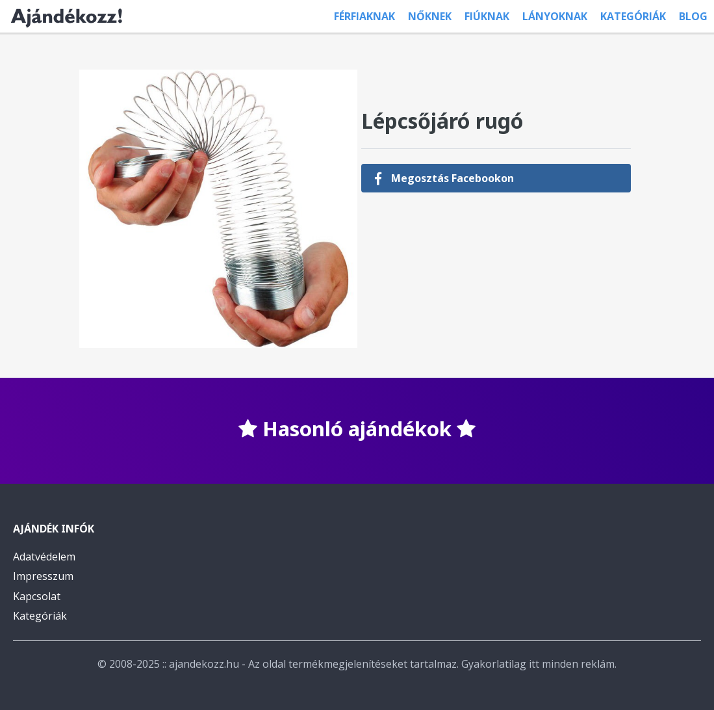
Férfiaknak (364, 16)
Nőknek (430, 16)
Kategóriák (633, 16)
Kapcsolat (36, 596)
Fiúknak (487, 16)
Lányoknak (554, 16)
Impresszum (43, 576)
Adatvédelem (44, 556)
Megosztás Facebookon (444, 178)
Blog (693, 16)
